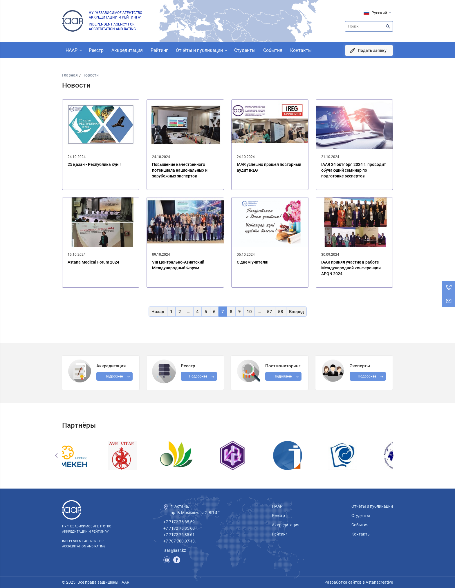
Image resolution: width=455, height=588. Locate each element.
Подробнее (282, 376)
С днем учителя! (252, 262)
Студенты (244, 50)
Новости (90, 75)
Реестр (96, 50)
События (272, 50)
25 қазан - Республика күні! (94, 164)
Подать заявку (372, 50)
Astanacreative (379, 582)
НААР (71, 50)
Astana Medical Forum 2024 (93, 262)
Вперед (296, 311)
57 (269, 311)
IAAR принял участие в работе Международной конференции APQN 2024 (351, 268)
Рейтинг (159, 50)
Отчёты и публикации (199, 50)
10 (249, 311)
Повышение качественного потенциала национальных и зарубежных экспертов (179, 170)
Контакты (301, 50)
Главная (70, 75)
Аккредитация (127, 50)
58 (280, 311)
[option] (89, 455)
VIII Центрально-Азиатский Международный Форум (178, 265)
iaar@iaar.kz (174, 550)
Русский (379, 12)
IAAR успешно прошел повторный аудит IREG (269, 167)
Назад (157, 311)
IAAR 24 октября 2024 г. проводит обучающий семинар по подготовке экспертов (353, 170)
